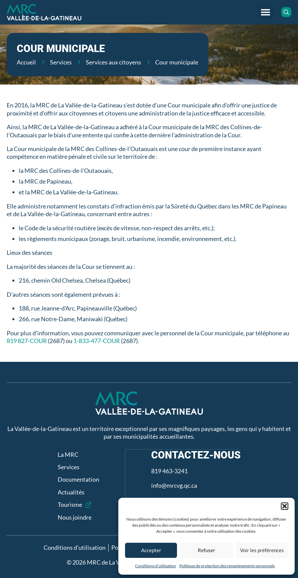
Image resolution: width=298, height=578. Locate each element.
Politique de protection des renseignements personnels (227, 565)
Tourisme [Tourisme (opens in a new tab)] (69, 504)
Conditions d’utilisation (155, 565)
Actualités (70, 492)
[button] (284, 506)
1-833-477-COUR (96, 340)
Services (61, 62)
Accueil (26, 62)
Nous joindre (74, 517)
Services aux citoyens (113, 62)
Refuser (206, 550)
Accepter (151, 550)
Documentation (78, 479)
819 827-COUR (27, 340)
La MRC (67, 454)
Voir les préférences (262, 550)
